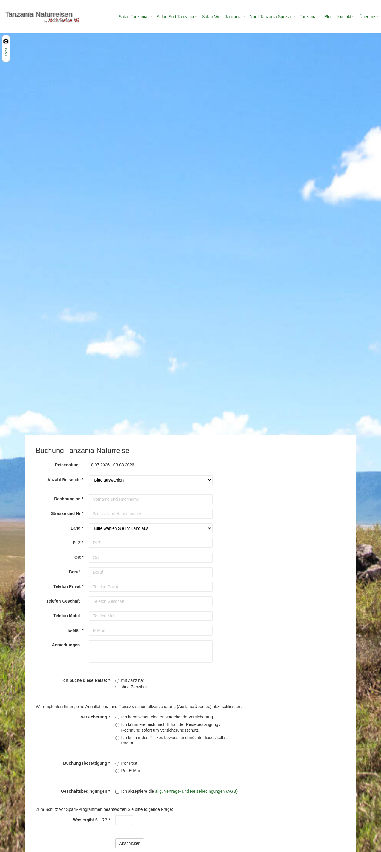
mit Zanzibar (132, 680)
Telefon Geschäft (63, 601)
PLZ (76, 542)
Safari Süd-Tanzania (177, 16)
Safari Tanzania (135, 16)
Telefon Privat (67, 586)
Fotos (6, 52)
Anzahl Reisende (64, 479)
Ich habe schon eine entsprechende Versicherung (167, 717)
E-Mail (74, 630)
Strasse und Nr (66, 513)
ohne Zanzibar (131, 687)
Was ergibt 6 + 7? (90, 819)
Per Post (129, 763)
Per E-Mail (131, 770)
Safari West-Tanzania (223, 16)
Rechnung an (67, 498)
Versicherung (94, 717)
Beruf (74, 571)
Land (75, 528)
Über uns (369, 16)
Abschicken (130, 843)
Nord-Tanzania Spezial (272, 16)
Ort (77, 557)
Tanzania (310, 16)
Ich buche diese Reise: (84, 680)
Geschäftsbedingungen (84, 791)
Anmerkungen (66, 645)
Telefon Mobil (66, 615)
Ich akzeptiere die (179, 791)
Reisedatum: (67, 465)
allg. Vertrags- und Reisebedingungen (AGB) (196, 791)
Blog (328, 16)
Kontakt (346, 16)
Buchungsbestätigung (85, 763)
